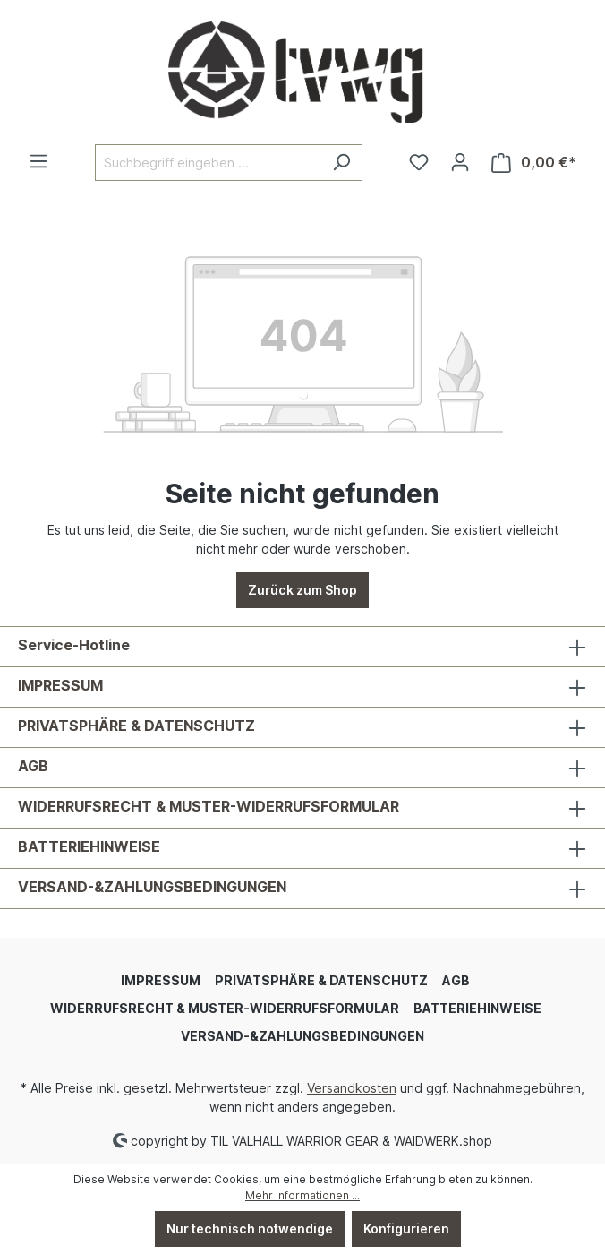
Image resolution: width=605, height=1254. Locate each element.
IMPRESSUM (60, 685)
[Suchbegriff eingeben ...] (208, 162)
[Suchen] (341, 162)
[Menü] (38, 161)
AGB (33, 766)
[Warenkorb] (534, 162)
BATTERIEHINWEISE (89, 846)
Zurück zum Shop (302, 589)
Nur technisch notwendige (249, 1228)
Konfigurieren (406, 1228)
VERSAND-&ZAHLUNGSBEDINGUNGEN (152, 887)
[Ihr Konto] (460, 162)
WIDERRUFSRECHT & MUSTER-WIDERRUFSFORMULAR (208, 806)
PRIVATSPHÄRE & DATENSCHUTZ (136, 725)
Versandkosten (351, 1087)
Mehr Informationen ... (302, 1195)
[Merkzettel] (418, 162)
